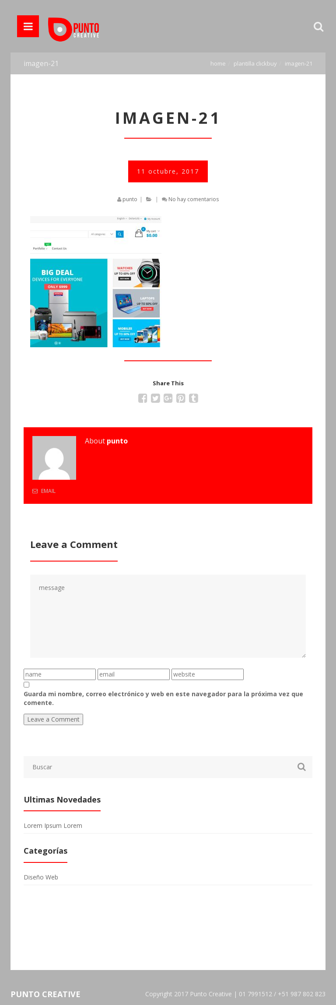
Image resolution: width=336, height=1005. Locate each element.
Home (218, 63)
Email (44, 491)
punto (129, 199)
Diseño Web (41, 877)
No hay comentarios (193, 199)
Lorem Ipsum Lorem (53, 825)
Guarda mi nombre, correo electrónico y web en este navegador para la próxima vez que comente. (163, 698)
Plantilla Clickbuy (255, 63)
